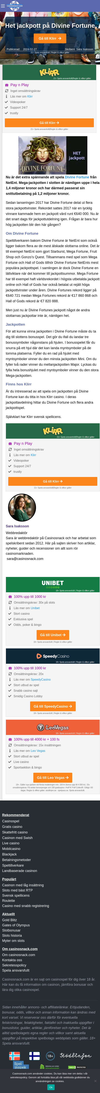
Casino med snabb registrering (25, 906)
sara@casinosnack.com (25, 559)
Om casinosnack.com (18, 955)
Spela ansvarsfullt (15, 970)
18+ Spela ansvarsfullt (65, 591)
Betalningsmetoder (16, 860)
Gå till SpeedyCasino (53, 706)
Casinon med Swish (17, 838)
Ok (50, 1087)
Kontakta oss (12, 960)
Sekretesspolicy (14, 965)
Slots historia (12, 935)
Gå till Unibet (53, 635)
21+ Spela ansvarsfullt (40, 53)
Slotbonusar (11, 930)
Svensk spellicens (16, 895)
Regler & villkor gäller (60, 53)
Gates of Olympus (16, 925)
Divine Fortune (77, 177)
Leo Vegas (38, 750)
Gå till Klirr (50, 38)
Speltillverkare (13, 865)
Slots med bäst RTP (17, 890)
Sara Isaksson (84, 49)
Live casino (10, 843)
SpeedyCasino (41, 679)
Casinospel (10, 821)
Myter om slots (13, 941)
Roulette (8, 901)
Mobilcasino (11, 849)
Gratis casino (12, 827)
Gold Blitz (9, 920)
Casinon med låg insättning (23, 885)
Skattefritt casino (15, 832)
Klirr (30, 96)
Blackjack (9, 854)
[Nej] (95, 1081)
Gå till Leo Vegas (53, 778)
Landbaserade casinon (19, 871)
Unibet (35, 608)
